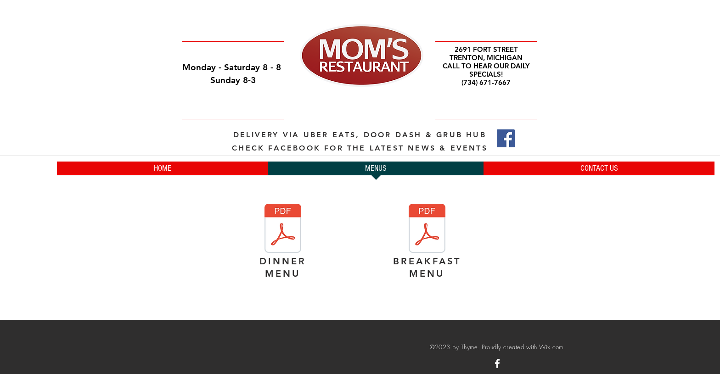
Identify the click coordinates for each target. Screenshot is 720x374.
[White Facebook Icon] (497, 363)
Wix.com (551, 347)
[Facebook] (506, 138)
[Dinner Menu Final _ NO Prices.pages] (283, 229)
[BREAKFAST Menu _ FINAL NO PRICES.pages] (427, 229)
